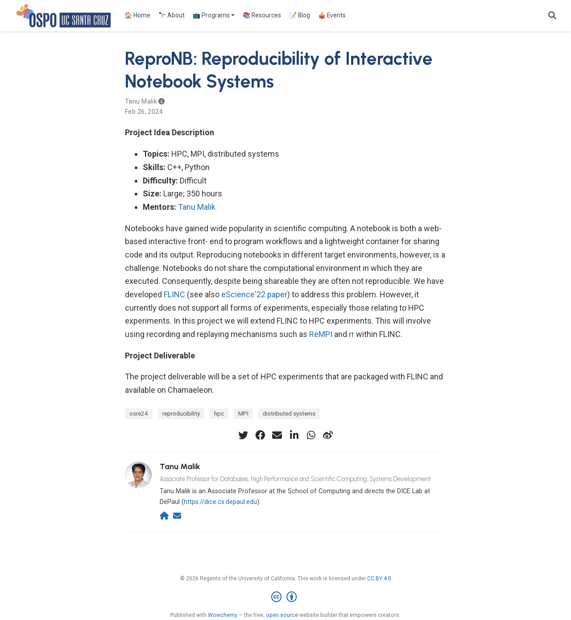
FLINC (174, 294)
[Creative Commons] (285, 597)
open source (282, 615)
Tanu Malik (141, 101)
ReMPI (320, 334)
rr (351, 334)
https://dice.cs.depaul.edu (220, 502)
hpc (219, 413)
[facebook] (260, 435)
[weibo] (328, 435)
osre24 (138, 413)
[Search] (552, 16)
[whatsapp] (311, 435)
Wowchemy (222, 615)
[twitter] (243, 435)
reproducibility (181, 413)
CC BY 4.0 (379, 578)
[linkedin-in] (294, 435)
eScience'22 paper (254, 294)
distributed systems (289, 413)
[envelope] (277, 435)
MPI (243, 413)
